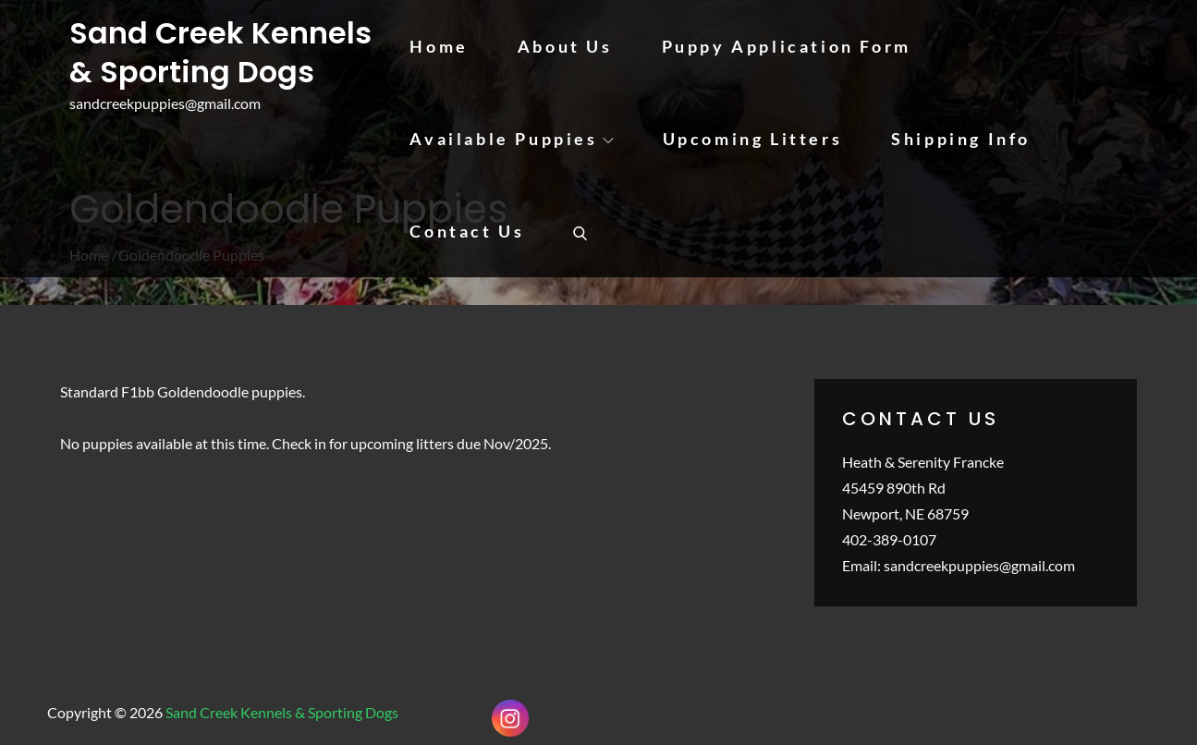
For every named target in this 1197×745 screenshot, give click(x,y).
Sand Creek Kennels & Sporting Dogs (220, 52)
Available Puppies (511, 138)
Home (438, 46)
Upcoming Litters (753, 138)
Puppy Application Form (786, 46)
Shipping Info (961, 138)
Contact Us (466, 231)
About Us (565, 46)
